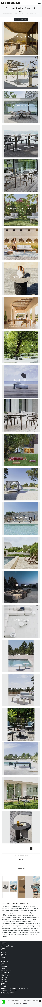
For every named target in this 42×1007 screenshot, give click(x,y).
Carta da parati (5, 974)
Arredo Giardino (18, 13)
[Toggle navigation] (39, 2)
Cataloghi (4, 984)
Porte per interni (5, 975)
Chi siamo (4, 981)
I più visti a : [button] (21, 868)
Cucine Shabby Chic (7, 946)
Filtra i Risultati (21, 19)
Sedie (2, 950)
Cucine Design (5, 945)
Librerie (3, 954)
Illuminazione (5, 959)
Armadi (3, 968)
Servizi (3, 983)
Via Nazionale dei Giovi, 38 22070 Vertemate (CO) (9, 991)
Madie (3, 957)
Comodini (4, 966)
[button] (38, 887)
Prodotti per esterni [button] (21, 855)
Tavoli (3, 948)
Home (20, 11)
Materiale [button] (21, 864)
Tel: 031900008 (5, 994)
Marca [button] (21, 859)
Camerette (4, 965)
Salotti (3, 955)
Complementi (5, 972)
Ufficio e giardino (7, 13)
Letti (2, 963)
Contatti (3, 986)
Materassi (4, 977)
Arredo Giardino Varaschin (32, 13)
